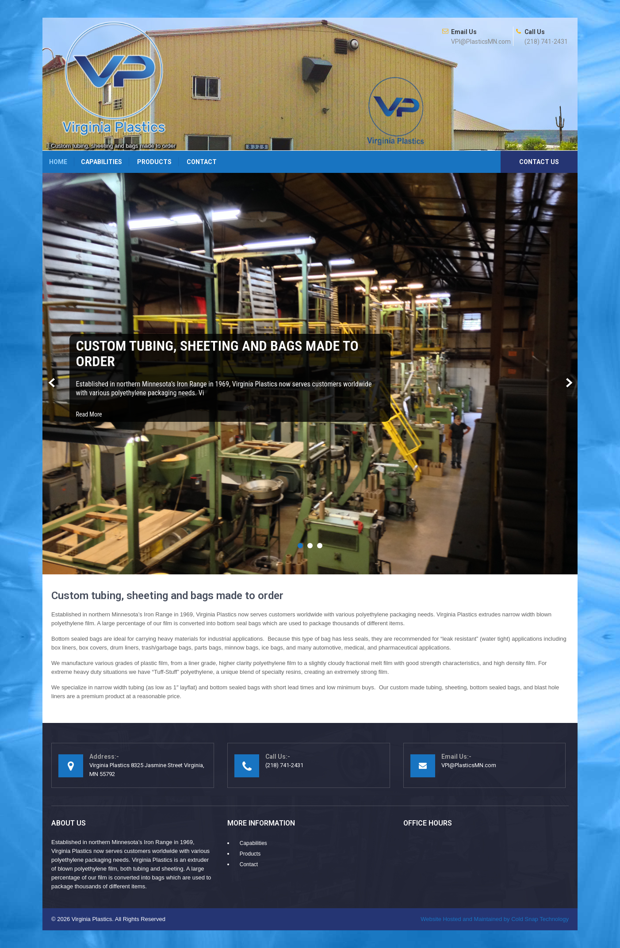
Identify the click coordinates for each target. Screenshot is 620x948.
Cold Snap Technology (495, 919)
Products (154, 161)
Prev (51, 383)
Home (58, 161)
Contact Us (539, 161)
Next (568, 383)
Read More (89, 414)
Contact (202, 161)
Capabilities (101, 161)
